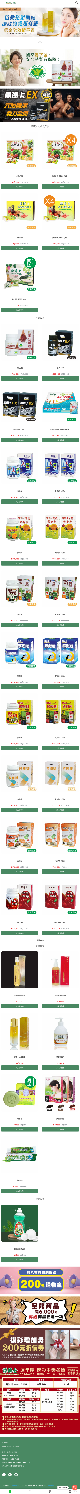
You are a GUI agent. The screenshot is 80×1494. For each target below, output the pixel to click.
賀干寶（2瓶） (60, 614)
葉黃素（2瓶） (60, 553)
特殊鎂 (19, 491)
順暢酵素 (19, 238)
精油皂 (19, 1119)
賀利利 (19, 738)
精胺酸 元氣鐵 (7, 1446)
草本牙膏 (19, 1180)
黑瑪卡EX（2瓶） (19, 429)
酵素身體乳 (60, 1057)
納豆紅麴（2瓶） (60, 923)
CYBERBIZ (51, 1485)
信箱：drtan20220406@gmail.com (16, 1463)
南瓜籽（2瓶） (60, 861)
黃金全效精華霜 (19, 1057)
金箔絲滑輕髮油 (19, 995)
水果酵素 (19, 176)
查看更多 (40, 940)
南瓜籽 (19, 861)
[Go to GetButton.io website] (74, 1491)
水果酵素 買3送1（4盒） (60, 176)
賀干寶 (19, 614)
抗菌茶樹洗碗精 (19, 1249)
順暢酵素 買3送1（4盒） (60, 238)
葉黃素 (19, 553)
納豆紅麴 (19, 923)
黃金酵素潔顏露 (60, 995)
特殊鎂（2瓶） (60, 491)
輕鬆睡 (19, 676)
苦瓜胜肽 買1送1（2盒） (19, 299)
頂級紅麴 (19, 368)
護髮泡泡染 (60, 1119)
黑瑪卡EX (60, 368)
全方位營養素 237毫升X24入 (60, 429)
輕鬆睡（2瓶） (60, 676)
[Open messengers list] (74, 1487)
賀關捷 (19, 799)
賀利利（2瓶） (60, 738)
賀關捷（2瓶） (60, 799)
